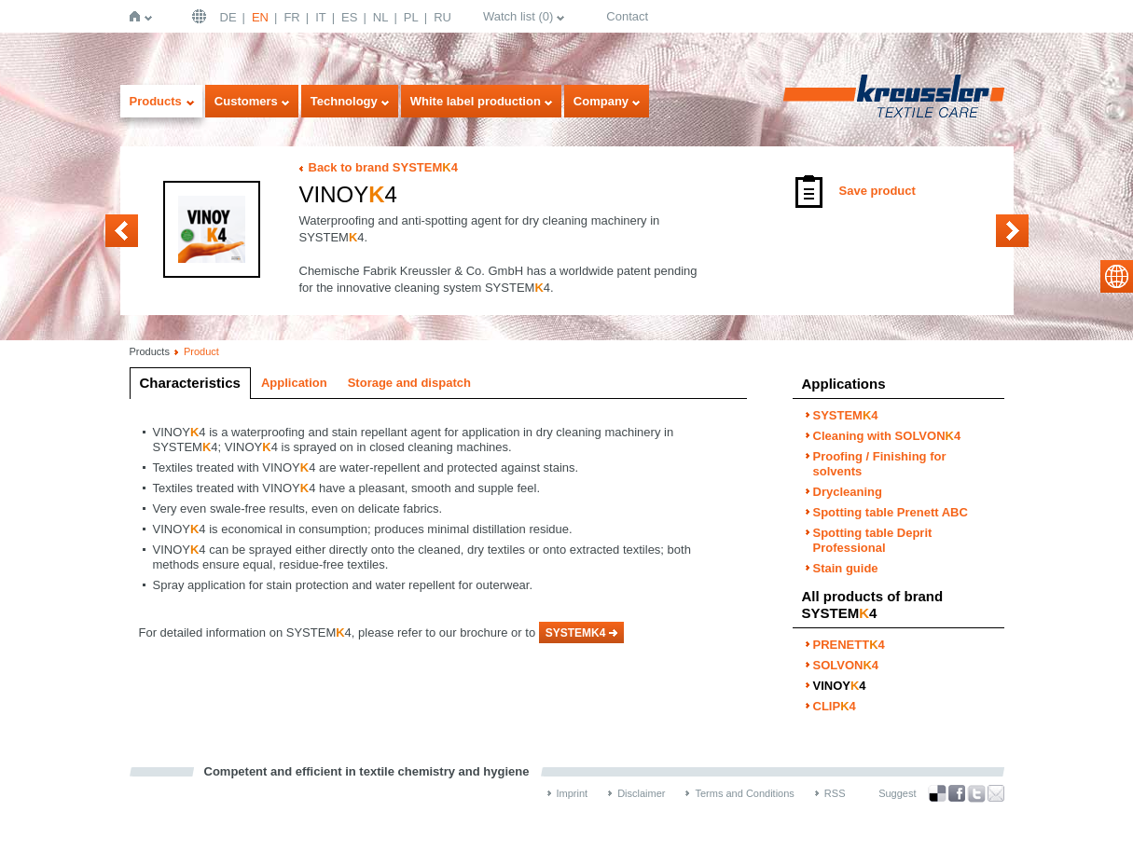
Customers (246, 101)
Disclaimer (641, 793)
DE (228, 17)
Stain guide (845, 568)
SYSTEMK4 (576, 632)
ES (349, 17)
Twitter (976, 794)
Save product (877, 191)
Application (294, 383)
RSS (835, 793)
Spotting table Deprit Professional (873, 540)
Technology (344, 101)
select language (1116, 276)
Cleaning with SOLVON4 (887, 436)
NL (381, 17)
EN (260, 17)
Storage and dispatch (409, 383)
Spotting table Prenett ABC (890, 512)
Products (156, 101)
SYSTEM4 (845, 415)
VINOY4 (839, 686)
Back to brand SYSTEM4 (383, 167)
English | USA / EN (201, 16)
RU (442, 17)
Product (201, 351)
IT (320, 17)
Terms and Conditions (744, 793)
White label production (475, 101)
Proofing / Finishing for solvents (879, 463)
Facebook (956, 794)
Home (138, 16)
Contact (627, 16)
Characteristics (190, 383)
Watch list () (518, 16)
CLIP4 (1012, 230)
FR (291, 17)
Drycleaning (847, 492)
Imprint (572, 793)
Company (601, 101)
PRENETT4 (849, 645)
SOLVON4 (121, 230)
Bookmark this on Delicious (937, 793)
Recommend (996, 793)
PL (411, 17)
